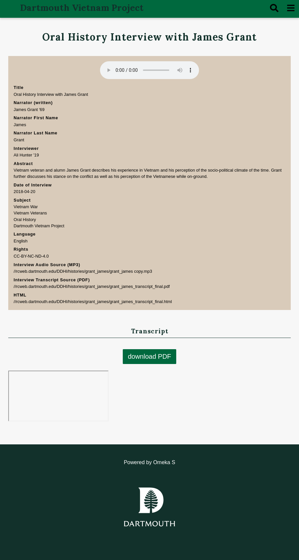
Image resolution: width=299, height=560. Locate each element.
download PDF (149, 356)
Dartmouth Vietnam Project (82, 7)
